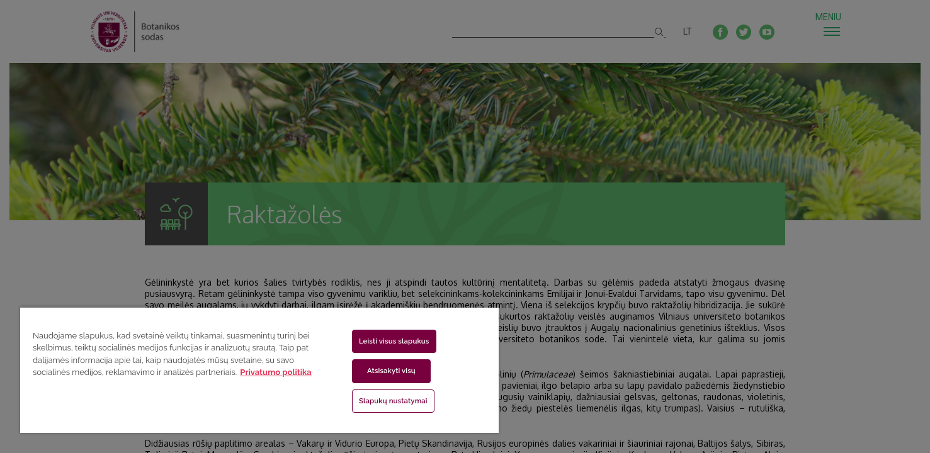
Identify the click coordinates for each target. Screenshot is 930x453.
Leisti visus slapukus (394, 341)
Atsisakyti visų (391, 370)
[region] (259, 369)
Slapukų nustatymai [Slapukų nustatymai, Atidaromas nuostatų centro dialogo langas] (393, 400)
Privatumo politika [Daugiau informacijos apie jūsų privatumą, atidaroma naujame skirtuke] (275, 372)
